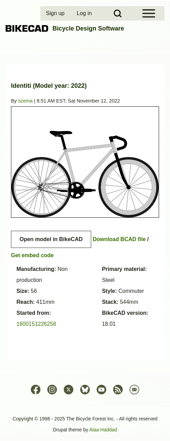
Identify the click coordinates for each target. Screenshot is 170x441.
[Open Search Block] (117, 13)
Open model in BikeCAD (51, 239)
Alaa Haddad (103, 429)
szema (25, 101)
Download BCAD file (119, 239)
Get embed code (32, 255)
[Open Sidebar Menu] (149, 13)
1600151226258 (36, 324)
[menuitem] (55, 13)
